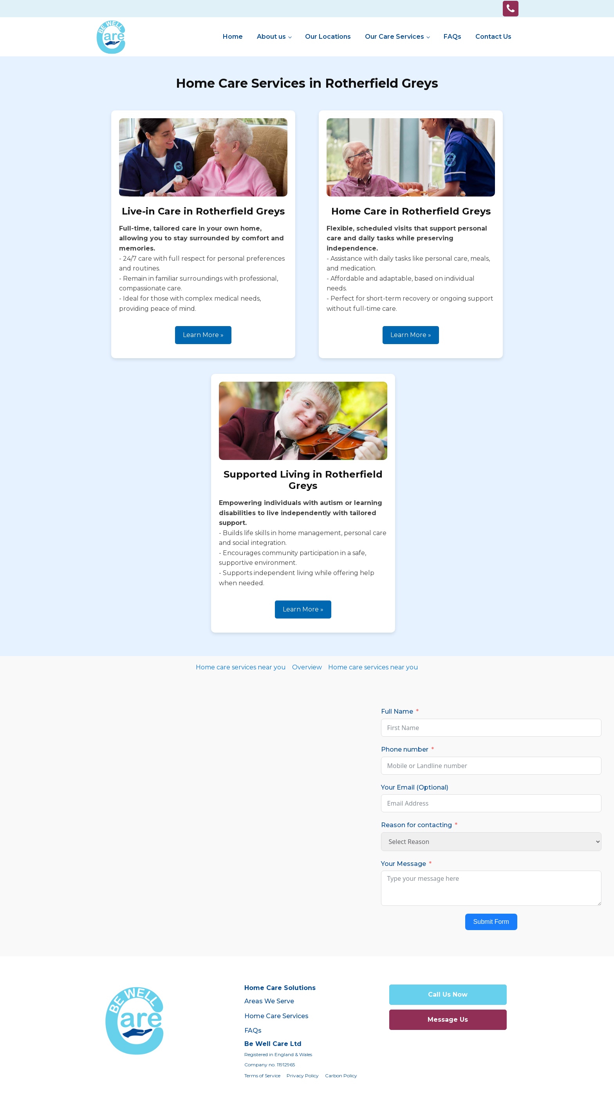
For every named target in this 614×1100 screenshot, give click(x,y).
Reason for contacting (416, 825)
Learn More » (203, 335)
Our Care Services (394, 36)
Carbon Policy (341, 1075)
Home (233, 36)
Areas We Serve (269, 1001)
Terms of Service (262, 1075)
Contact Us (493, 36)
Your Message (403, 863)
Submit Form (491, 921)
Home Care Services (276, 1016)
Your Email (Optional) (414, 787)
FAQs (452, 36)
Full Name (397, 711)
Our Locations (328, 36)
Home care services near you (241, 667)
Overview (307, 667)
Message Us (448, 1019)
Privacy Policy (303, 1075)
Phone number (404, 749)
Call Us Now (448, 994)
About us (271, 36)
